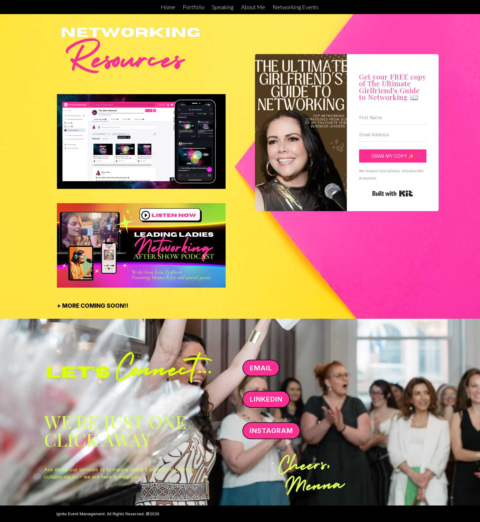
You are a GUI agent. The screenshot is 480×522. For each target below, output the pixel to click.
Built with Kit (392, 193)
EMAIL (261, 368)
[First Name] (392, 118)
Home (168, 7)
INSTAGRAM (271, 431)
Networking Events (296, 7)
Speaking (223, 7)
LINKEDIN (266, 399)
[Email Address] (392, 135)
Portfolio (193, 7)
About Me (253, 7)
